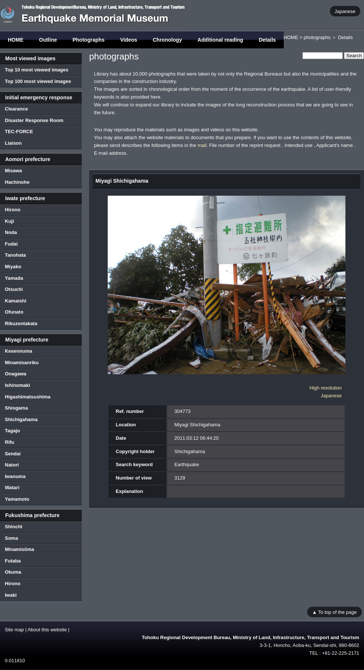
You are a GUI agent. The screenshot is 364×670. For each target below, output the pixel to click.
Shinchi (13, 526)
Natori (12, 465)
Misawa (13, 170)
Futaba (13, 561)
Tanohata (15, 255)
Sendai (13, 453)
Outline (48, 40)
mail (202, 145)
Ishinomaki (17, 385)
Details (267, 40)
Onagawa (15, 373)
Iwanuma (15, 476)
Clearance (16, 109)
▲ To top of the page (334, 612)
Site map (14, 629)
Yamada (14, 278)
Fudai (11, 244)
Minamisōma (19, 549)
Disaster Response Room (34, 120)
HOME (15, 40)
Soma (11, 538)
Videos (128, 40)
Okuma (13, 572)
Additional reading (220, 40)
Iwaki (11, 595)
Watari (12, 487)
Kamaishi (15, 301)
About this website (47, 629)
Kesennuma (18, 351)
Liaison (13, 143)
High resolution (325, 388)
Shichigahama (21, 419)
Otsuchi (14, 289)
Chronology (167, 40)
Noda (11, 232)
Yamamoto (17, 499)
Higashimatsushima (28, 397)
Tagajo (12, 430)
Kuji (9, 221)
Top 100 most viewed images (38, 81)
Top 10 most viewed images (36, 70)
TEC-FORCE (19, 131)
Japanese (345, 11)
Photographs (88, 40)
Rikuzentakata (21, 323)
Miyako (13, 266)
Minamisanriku (22, 362)
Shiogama (16, 408)
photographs (316, 37)
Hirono (12, 209)
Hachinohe (17, 182)
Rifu (9, 442)
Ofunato (14, 312)
